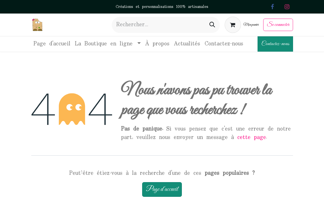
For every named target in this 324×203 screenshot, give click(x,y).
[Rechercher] (212, 25)
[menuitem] (52, 43)
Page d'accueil (162, 189)
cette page (251, 137)
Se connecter (278, 24)
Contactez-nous (275, 43)
